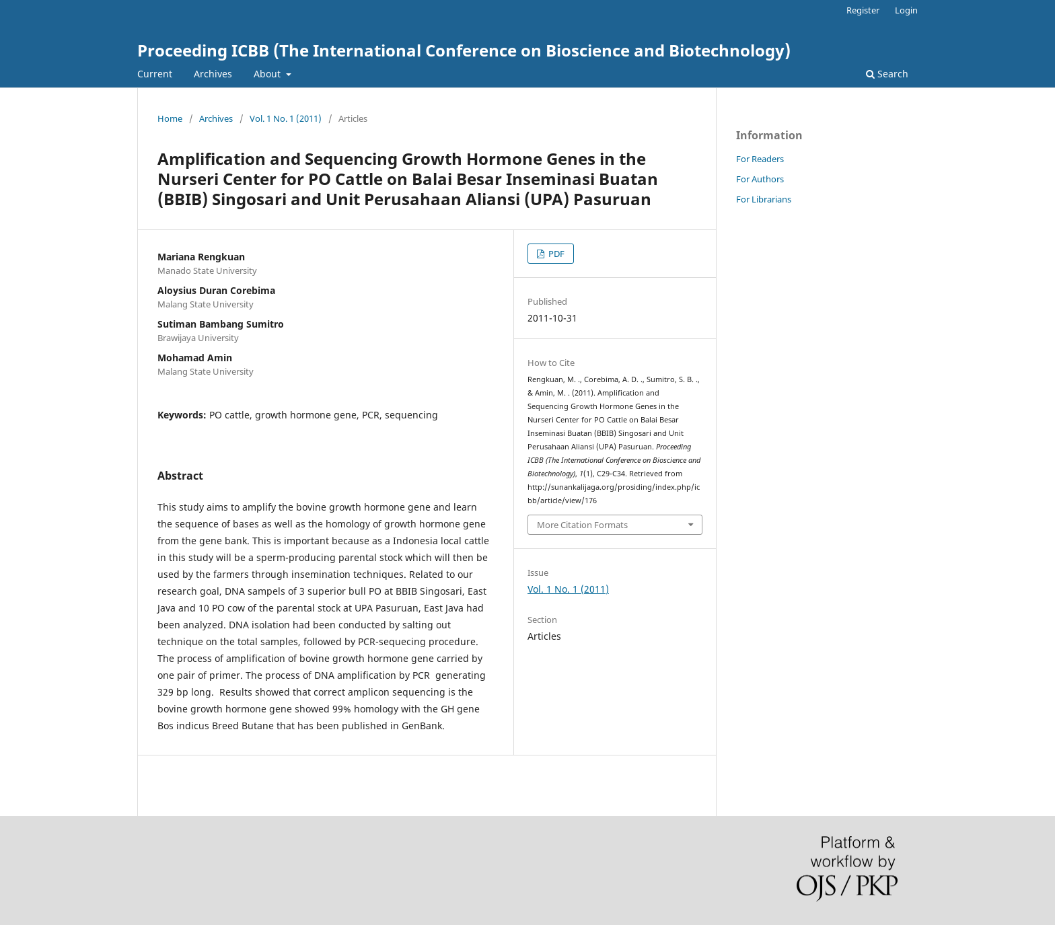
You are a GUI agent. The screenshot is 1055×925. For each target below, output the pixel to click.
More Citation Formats (582, 525)
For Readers (760, 159)
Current (154, 73)
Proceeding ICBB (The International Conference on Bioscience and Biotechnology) (464, 50)
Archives (213, 73)
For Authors (760, 179)
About (268, 73)
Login (906, 10)
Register (862, 10)
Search (887, 73)
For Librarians (763, 199)
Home (169, 118)
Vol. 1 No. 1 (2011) (286, 118)
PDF (555, 254)
